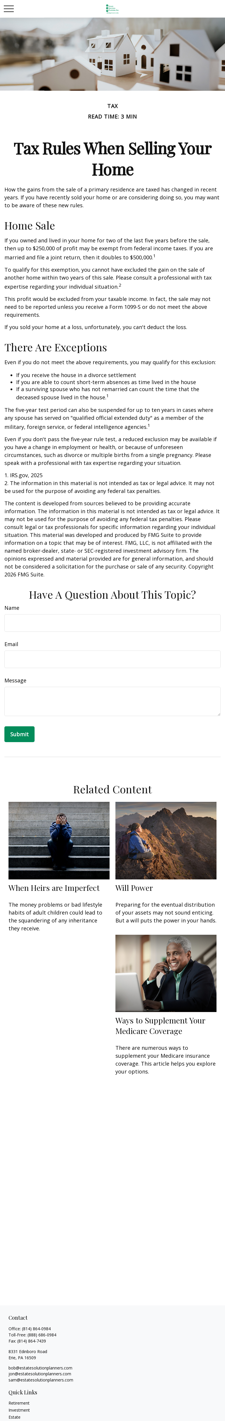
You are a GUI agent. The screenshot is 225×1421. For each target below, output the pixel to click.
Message (15, 680)
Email (11, 644)
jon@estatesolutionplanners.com (39, 1374)
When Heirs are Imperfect (54, 887)
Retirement (19, 1403)
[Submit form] (19, 734)
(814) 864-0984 (36, 1328)
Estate (14, 1417)
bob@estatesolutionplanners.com (40, 1368)
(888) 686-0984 (42, 1335)
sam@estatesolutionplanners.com (40, 1380)
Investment (19, 1410)
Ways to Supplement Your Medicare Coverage (160, 1025)
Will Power (134, 887)
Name (11, 607)
